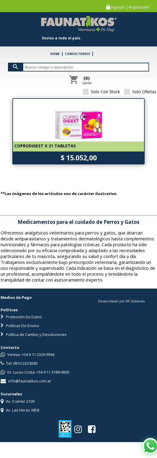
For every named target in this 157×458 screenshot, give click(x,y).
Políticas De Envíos (20, 325)
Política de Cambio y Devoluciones (34, 334)
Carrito (86, 80)
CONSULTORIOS (77, 54)
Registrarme (139, 7)
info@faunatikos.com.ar (26, 381)
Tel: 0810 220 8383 (19, 363)
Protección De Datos (21, 316)
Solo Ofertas (140, 91)
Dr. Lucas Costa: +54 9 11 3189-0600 (35, 372)
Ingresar (118, 7)
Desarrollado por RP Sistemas (121, 301)
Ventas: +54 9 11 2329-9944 (27, 354)
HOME (55, 54)
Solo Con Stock (101, 91)
